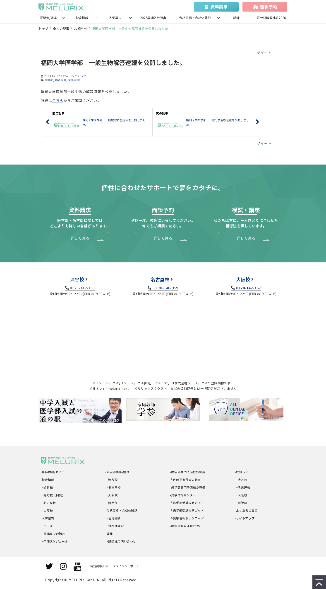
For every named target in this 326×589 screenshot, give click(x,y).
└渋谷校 (47, 487)
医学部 (49, 80)
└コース (47, 526)
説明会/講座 (48, 17)
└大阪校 (47, 510)
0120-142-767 (248, 288)
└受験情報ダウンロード (187, 518)
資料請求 (219, 7)
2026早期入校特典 (153, 17)
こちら (57, 100)
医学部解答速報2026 (271, 17)
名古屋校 (160, 279)
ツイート (264, 52)
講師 (236, 17)
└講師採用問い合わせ (120, 541)
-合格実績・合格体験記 (121, 510)
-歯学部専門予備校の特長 (187, 487)
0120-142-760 (82, 288)
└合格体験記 (114, 526)
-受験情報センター (183, 495)
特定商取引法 (99, 566)
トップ (43, 28)
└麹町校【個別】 (53, 495)
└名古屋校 (48, 503)
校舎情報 (82, 17)
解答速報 (74, 80)
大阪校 (243, 279)
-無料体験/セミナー (54, 472)
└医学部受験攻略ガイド (187, 503)
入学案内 (115, 17)
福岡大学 (61, 80)
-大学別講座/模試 (117, 472)
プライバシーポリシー (127, 566)
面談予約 (268, 7)
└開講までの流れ (53, 533)
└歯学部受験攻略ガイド (187, 510)
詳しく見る (80, 238)
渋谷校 (77, 279)
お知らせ (80, 28)
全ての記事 (61, 28)
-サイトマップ (244, 518)
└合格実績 (113, 518)
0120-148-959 (165, 288)
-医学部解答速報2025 (185, 526)
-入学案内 (47, 518)
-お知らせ (241, 472)
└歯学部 (111, 503)
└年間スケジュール (54, 541)
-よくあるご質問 (246, 510)
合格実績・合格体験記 (195, 17)
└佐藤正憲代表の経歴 (185, 480)
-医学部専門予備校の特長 (187, 472)
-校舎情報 (47, 480)
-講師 (109, 533)
